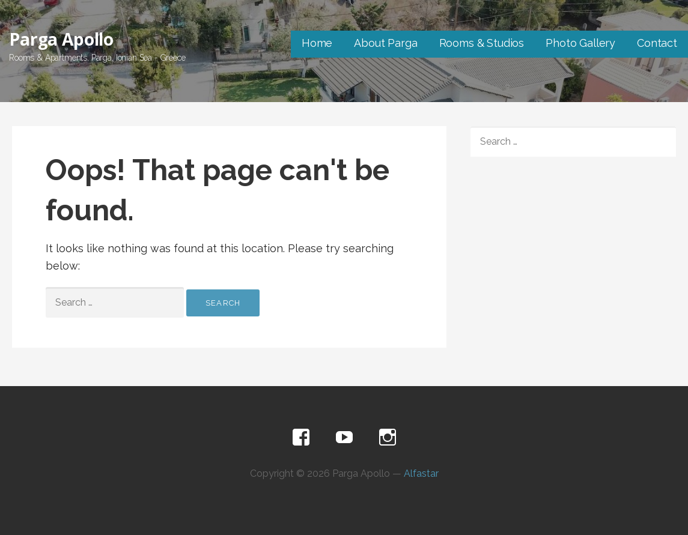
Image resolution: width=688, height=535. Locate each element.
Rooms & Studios (482, 43)
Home (317, 43)
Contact (657, 43)
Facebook (301, 437)
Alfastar (421, 473)
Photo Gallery (580, 43)
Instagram (387, 437)
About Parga (385, 43)
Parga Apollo (61, 39)
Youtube (344, 437)
